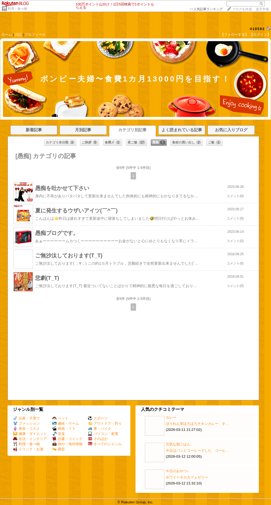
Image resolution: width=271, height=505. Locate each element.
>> (206, 9)
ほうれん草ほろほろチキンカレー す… (197, 424)
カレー (171, 417)
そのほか (98, 439)
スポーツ (98, 418)
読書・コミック (67, 439)
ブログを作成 (242, 9)
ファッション (26, 423)
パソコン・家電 (103, 434)
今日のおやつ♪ (177, 471)
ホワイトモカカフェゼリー (187, 477)
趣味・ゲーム (65, 423)
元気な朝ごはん (178, 444)
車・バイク (99, 429)
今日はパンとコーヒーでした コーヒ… (197, 450)
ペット (60, 418)
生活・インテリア (30, 439)
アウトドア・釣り (105, 423)
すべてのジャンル (105, 444)
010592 (257, 29)
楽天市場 (262, 9)
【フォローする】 (234, 34)
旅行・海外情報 (67, 444)
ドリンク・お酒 (28, 449)
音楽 (58, 434)
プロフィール (35, 34)
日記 (18, 34)
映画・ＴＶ (63, 429)
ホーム (6, 34)
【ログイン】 (260, 34)
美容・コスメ (26, 429)
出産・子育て (26, 418)
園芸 (58, 449)
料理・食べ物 (17, 9)
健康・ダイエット (30, 434)
